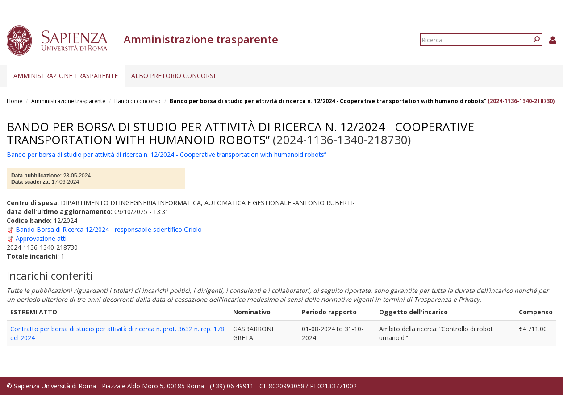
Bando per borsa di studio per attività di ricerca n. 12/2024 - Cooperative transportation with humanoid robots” (328, 101)
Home (14, 101)
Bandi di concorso (137, 101)
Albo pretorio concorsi (173, 75)
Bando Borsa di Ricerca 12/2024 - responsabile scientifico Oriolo (109, 229)
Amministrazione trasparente (65, 75)
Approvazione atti (41, 238)
